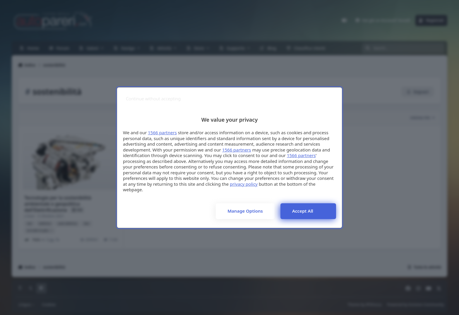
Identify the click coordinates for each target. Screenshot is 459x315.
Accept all (302, 211)
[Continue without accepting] (153, 98)
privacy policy (244, 184)
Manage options (245, 211)
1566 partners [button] (162, 132)
